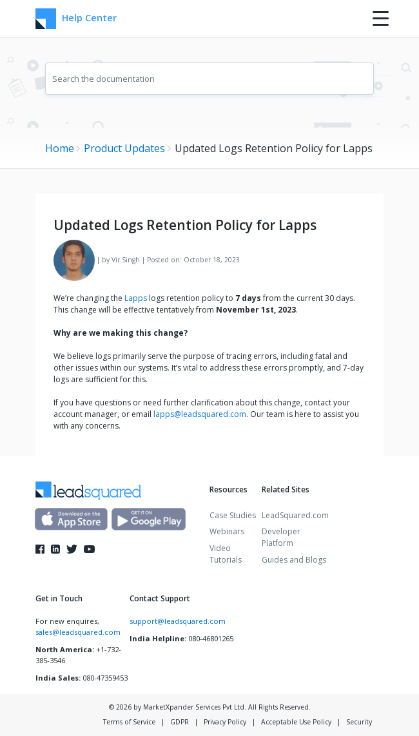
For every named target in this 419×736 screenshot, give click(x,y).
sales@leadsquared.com (78, 632)
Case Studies (233, 515)
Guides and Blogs (294, 559)
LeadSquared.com (295, 515)
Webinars (227, 531)
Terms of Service (129, 721)
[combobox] (209, 79)
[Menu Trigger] (380, 17)
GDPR (179, 721)
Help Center (76, 18)
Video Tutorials (226, 554)
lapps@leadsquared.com (199, 414)
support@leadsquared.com (178, 621)
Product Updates (124, 148)
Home (59, 148)
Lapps (135, 298)
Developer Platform (281, 537)
